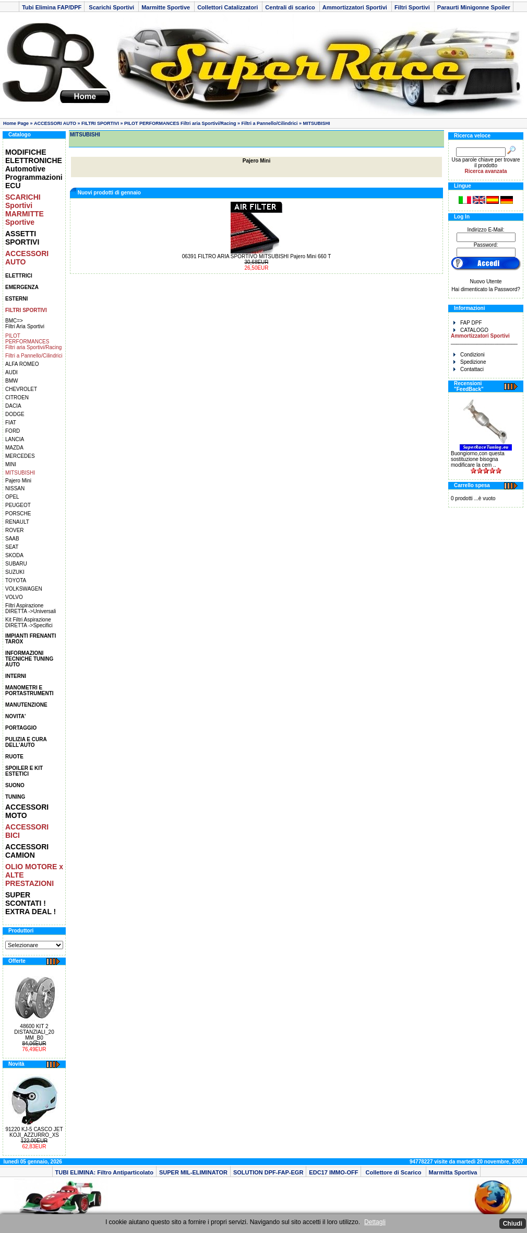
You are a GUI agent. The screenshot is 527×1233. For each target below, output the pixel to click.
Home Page (16, 123)
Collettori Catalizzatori (228, 7)
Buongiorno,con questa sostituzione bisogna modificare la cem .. (478, 459)
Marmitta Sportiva (453, 1172)
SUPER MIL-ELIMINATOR (193, 1172)
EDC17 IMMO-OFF (333, 1172)
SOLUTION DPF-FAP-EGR (268, 1172)
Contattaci (468, 369)
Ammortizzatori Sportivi (355, 7)
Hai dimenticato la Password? (485, 289)
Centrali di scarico (290, 7)
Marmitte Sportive (166, 7)
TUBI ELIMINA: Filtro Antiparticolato (104, 1172)
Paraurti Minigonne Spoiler (473, 7)
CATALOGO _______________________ (484, 335)
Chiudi (512, 1223)
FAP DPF (467, 323)
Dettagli (375, 1222)
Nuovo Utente (485, 281)
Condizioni (469, 355)
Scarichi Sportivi (111, 7)
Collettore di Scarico (393, 1172)
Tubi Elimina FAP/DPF (51, 7)
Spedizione (469, 362)
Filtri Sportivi (413, 7)
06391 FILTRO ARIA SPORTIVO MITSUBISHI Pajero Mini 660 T (256, 256)
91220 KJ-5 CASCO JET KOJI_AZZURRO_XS (34, 1132)
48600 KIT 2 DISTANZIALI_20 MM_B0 (34, 1032)
